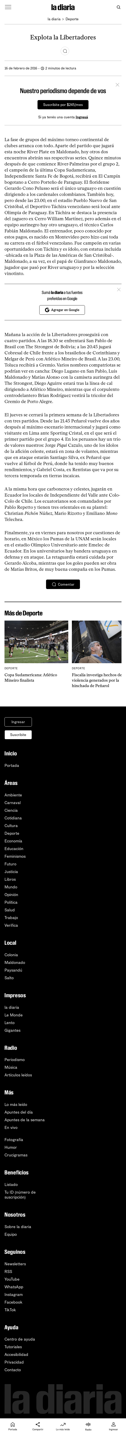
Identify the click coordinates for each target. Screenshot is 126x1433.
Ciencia (11, 810)
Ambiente (13, 795)
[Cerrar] (117, 85)
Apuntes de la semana (24, 1119)
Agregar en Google (62, 310)
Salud (9, 910)
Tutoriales (13, 1346)
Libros (10, 879)
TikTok (10, 1309)
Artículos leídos (18, 1075)
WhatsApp (13, 1286)
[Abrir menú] (8, 7)
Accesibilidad (16, 1354)
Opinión (11, 894)
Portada (11, 765)
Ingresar (18, 722)
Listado (11, 1184)
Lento (9, 1022)
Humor (10, 1147)
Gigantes (12, 1030)
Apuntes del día (18, 1112)
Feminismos (15, 856)
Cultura (11, 825)
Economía (13, 841)
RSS (8, 1271)
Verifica (11, 925)
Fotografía (13, 1139)
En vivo (11, 1127)
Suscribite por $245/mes (63, 105)
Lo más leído (15, 1104)
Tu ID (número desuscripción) (20, 1195)
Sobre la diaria (17, 1226)
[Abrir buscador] (118, 7)
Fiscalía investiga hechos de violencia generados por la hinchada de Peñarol (97, 680)
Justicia (11, 871)
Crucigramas (15, 1155)
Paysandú (13, 970)
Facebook (13, 1302)
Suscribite (18, 735)
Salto (9, 977)
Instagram (13, 1294)
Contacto (12, 1369)
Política (11, 902)
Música (10, 1067)
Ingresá (82, 117)
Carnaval (12, 802)
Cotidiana (13, 818)
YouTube (12, 1279)
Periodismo (14, 1059)
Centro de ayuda (19, 1339)
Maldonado (14, 962)
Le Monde (13, 1015)
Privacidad (14, 1362)
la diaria (54, 19)
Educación (13, 848)
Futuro (10, 864)
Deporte (72, 19)
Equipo (10, 1234)
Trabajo (11, 917)
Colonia (11, 954)
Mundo (10, 887)
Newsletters (15, 1263)
